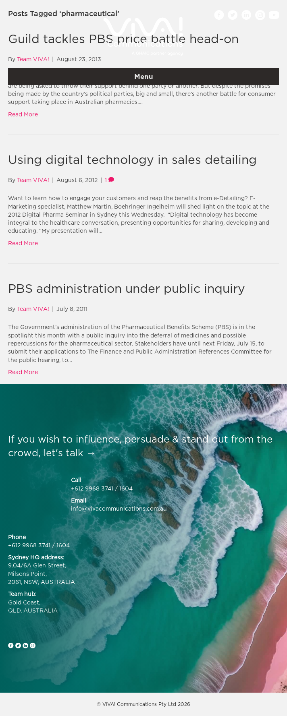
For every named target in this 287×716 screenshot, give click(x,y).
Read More (23, 114)
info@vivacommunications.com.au (119, 508)
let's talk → (70, 452)
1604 (126, 488)
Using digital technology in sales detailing (132, 159)
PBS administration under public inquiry (126, 288)
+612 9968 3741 (92, 488)
